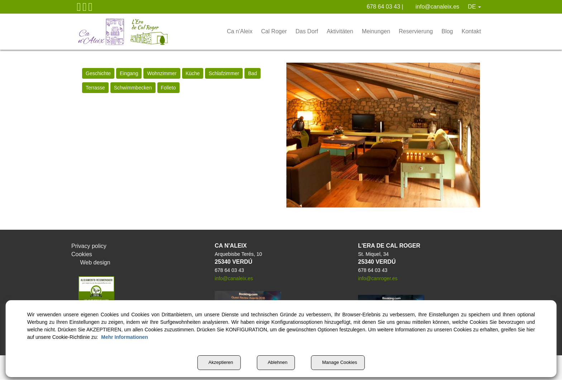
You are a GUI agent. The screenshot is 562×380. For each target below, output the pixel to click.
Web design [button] (91, 263)
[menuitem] (377, 7)
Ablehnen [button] (275, 362)
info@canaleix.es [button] (434, 7)
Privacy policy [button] (89, 246)
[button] (79, 9)
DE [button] (474, 7)
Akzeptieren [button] (215, 362)
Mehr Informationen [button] (165, 337)
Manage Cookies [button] (341, 362)
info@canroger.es (377, 279)
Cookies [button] (82, 254)
